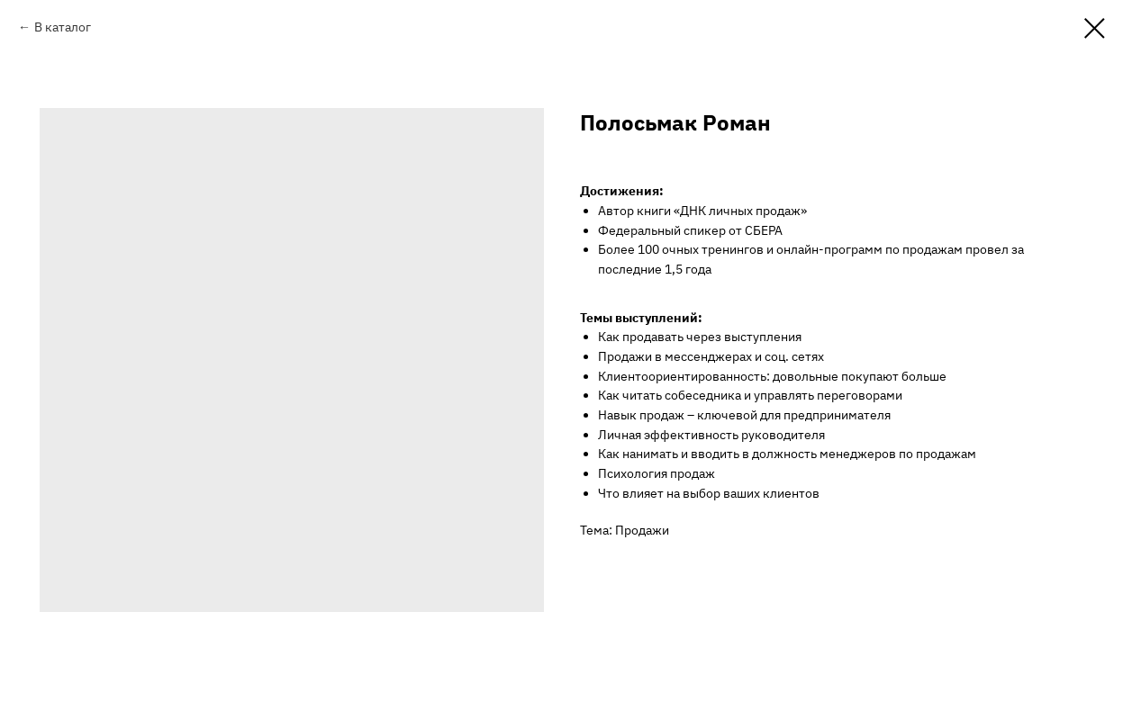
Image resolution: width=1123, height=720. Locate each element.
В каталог (62, 27)
